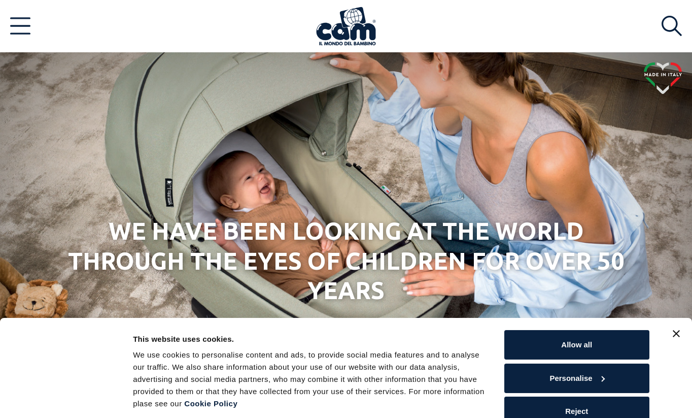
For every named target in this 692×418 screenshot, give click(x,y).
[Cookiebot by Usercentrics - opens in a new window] (65, 398)
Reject (576, 377)
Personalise (576, 344)
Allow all (576, 311)
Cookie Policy (210, 370)
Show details (156, 398)
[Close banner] (676, 300)
